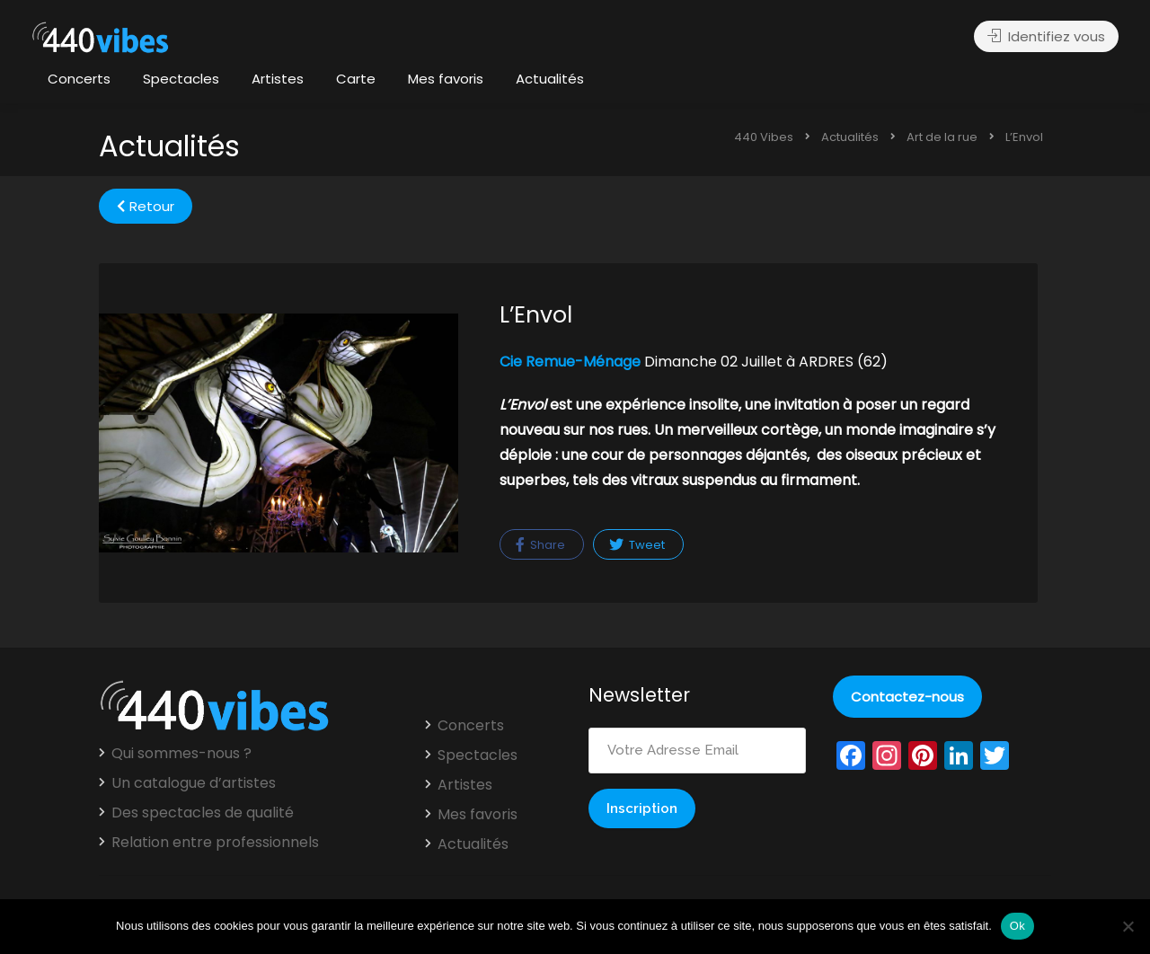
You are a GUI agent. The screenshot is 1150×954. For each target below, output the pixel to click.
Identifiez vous (1046, 36)
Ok (1017, 925)
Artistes (278, 78)
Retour (145, 206)
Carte (356, 78)
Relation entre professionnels (215, 842)
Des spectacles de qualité (202, 813)
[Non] (1128, 926)
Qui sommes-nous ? (181, 754)
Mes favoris (445, 78)
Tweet (637, 544)
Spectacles (181, 78)
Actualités (550, 78)
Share (540, 544)
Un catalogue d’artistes (193, 783)
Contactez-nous (907, 696)
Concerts (79, 78)
